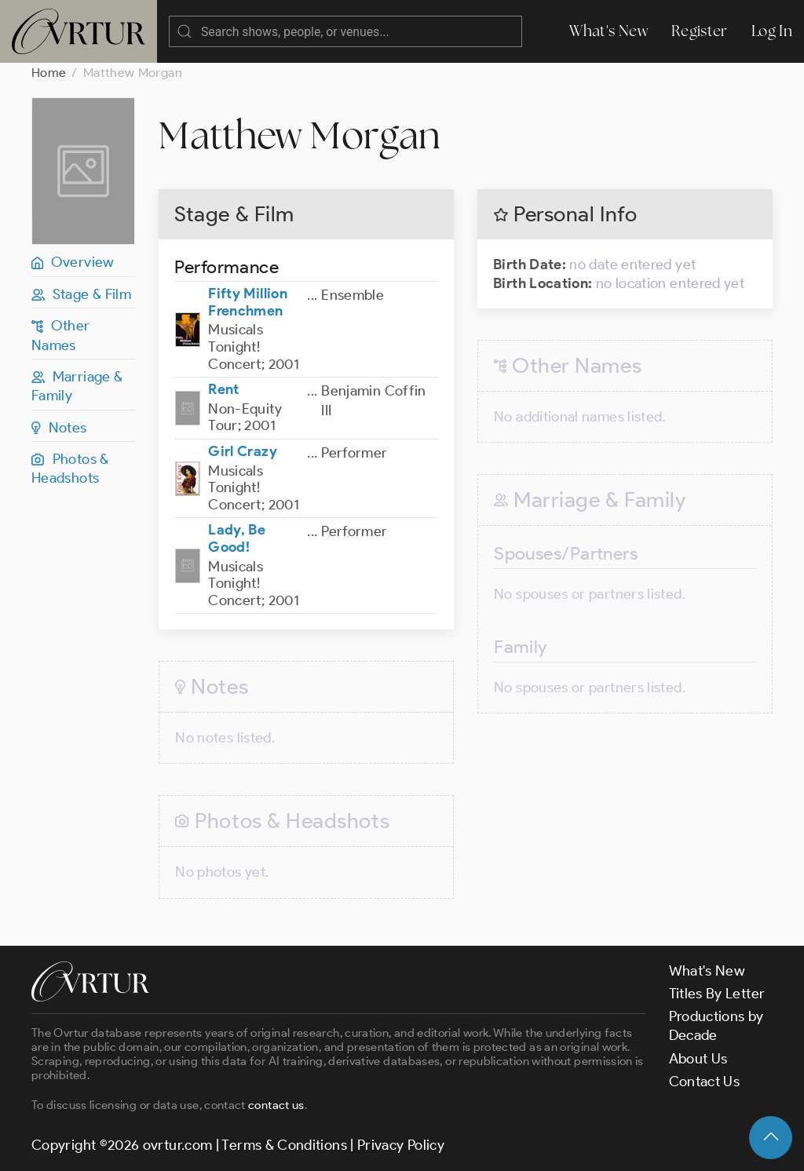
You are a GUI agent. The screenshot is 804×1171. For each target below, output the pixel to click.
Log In (771, 31)
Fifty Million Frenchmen (247, 302)
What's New (608, 31)
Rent (223, 389)
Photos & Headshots (70, 469)
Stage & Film (81, 294)
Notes (59, 427)
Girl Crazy (242, 451)
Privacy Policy (400, 1145)
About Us (698, 1058)
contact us (276, 1105)
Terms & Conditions (283, 1145)
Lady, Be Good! (236, 538)
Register (699, 31)
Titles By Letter (717, 993)
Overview (73, 262)
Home (48, 72)
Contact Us (704, 1081)
